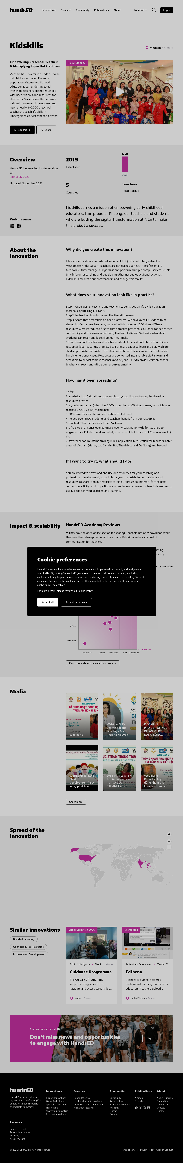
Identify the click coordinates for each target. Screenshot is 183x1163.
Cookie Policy (85, 590)
